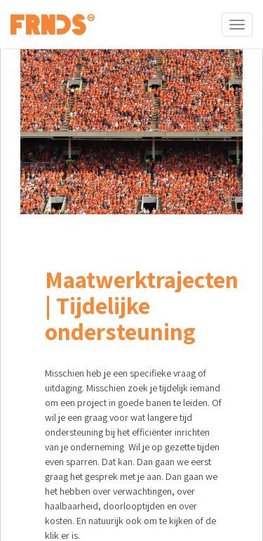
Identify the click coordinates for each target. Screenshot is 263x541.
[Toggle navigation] (237, 25)
